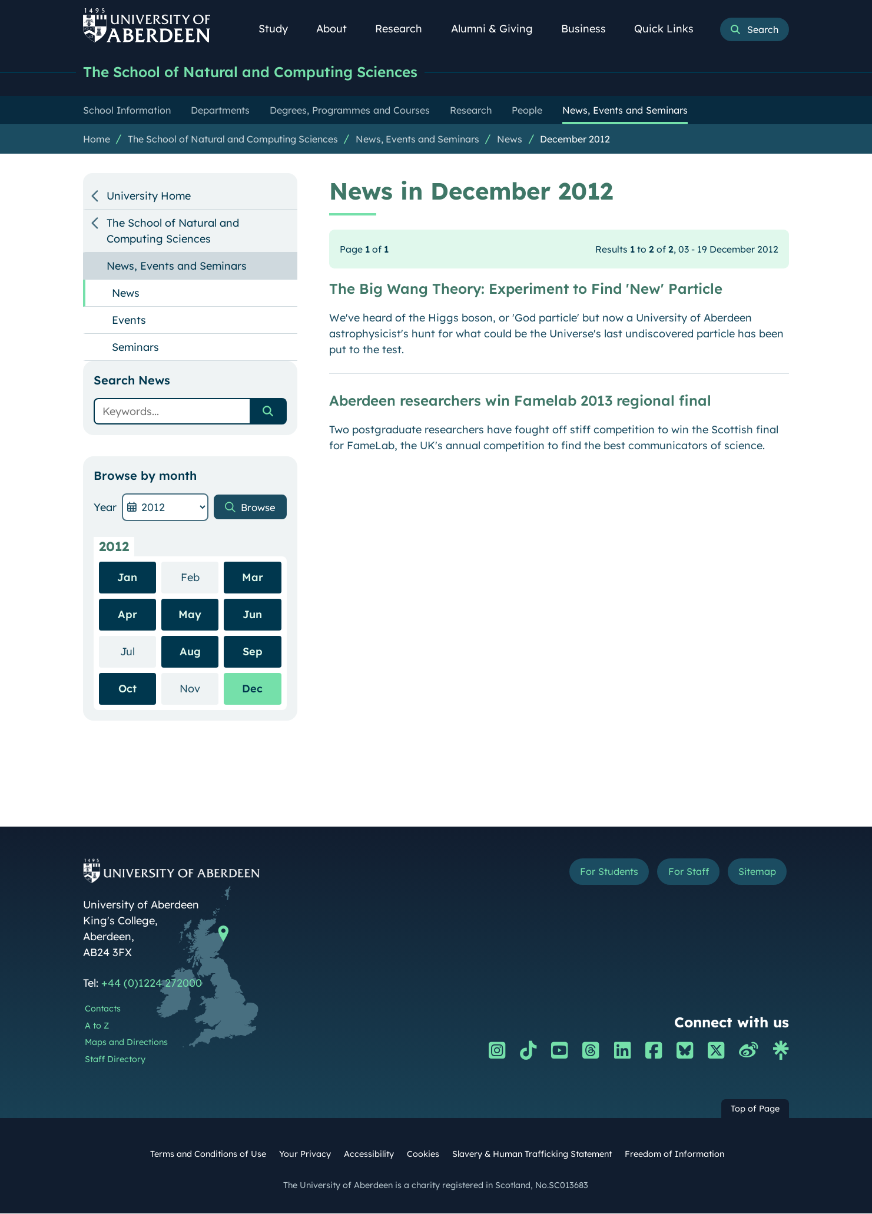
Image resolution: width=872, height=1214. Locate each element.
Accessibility (369, 1154)
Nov (199, 688)
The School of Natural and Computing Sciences (259, 72)
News (509, 139)
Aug (190, 652)
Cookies (423, 1154)
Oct (127, 689)
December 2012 (575, 139)
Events (129, 320)
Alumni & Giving (498, 28)
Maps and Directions (126, 1042)
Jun (252, 615)
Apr (127, 615)
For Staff (678, 873)
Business (590, 28)
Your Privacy (305, 1154)
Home (96, 139)
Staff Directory (115, 1059)
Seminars (135, 347)
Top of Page (755, 1109)
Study (279, 28)
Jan (127, 578)
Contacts (103, 1009)
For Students (591, 873)
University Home (149, 196)
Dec (252, 689)
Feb (200, 577)
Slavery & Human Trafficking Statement (532, 1154)
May (189, 615)
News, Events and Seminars (417, 139)
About (338, 28)
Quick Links (670, 28)
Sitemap (754, 873)
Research (405, 28)
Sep (253, 652)
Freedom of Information (674, 1154)
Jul (138, 651)
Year (105, 508)
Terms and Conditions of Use (208, 1154)
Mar (252, 578)
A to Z (97, 1026)
